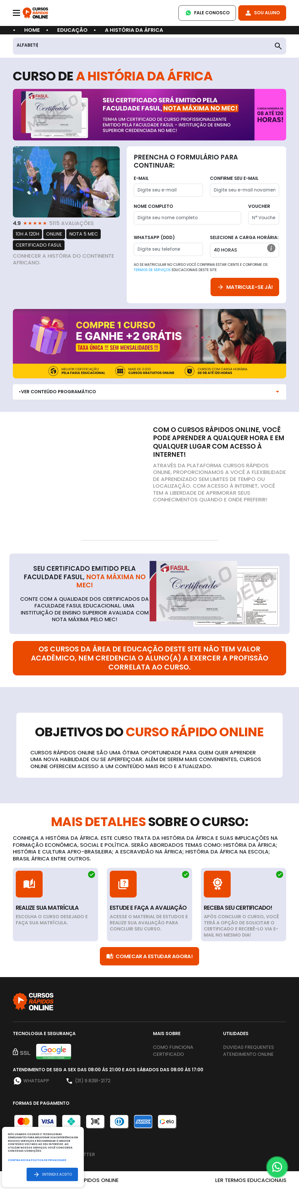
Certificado (168, 1054)
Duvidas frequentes (248, 1047)
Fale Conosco (207, 13)
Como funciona (173, 1047)
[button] (271, 248)
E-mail (141, 178)
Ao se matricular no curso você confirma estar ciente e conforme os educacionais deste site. (201, 267)
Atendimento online (248, 1054)
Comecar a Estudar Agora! (149, 956)
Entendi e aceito (52, 1174)
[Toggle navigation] (16, 13)
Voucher (259, 206)
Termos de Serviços (152, 269)
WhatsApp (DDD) (154, 237)
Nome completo (153, 206)
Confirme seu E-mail (234, 178)
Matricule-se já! (245, 287)
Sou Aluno (262, 13)
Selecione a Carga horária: (244, 237)
